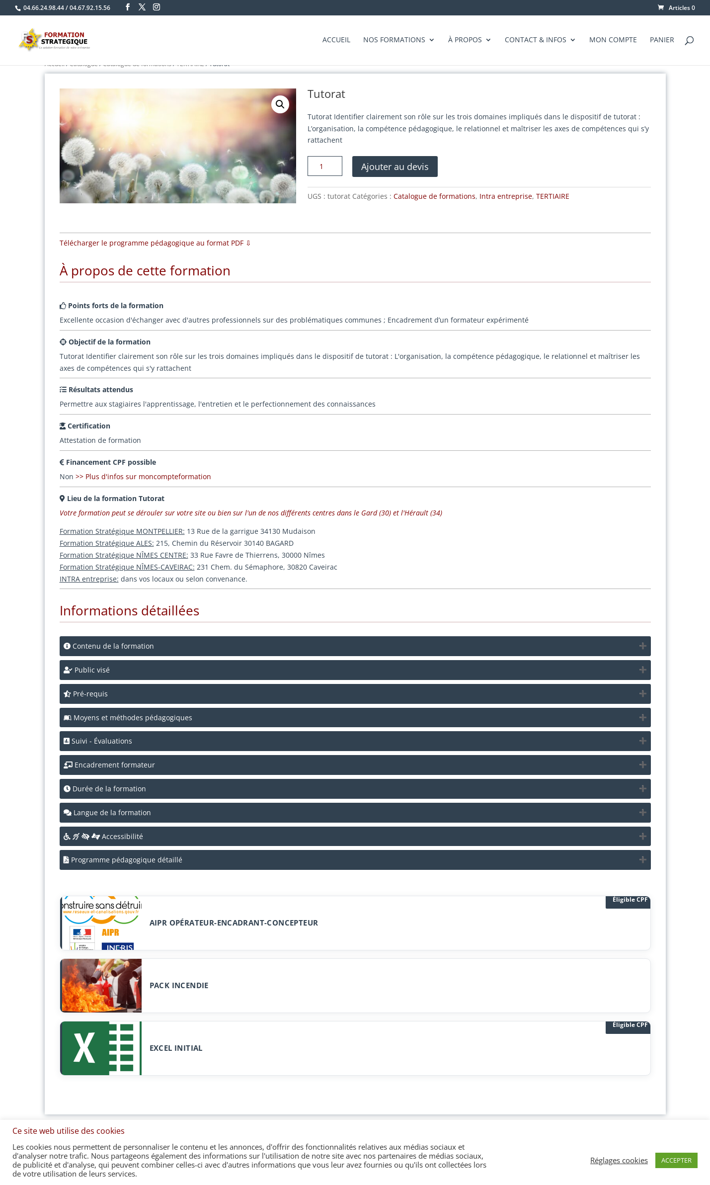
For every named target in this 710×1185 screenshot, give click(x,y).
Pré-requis (86, 693)
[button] (280, 104)
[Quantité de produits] (325, 166)
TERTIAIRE (552, 196)
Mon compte (613, 41)
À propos (465, 41)
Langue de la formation (107, 812)
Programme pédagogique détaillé (123, 859)
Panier (662, 41)
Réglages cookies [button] (619, 1160)
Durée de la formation (105, 788)
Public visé (87, 670)
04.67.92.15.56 (90, 7)
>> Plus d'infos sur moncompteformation (143, 476)
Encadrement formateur (109, 764)
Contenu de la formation (109, 646)
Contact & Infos (535, 41)
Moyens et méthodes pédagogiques (128, 717)
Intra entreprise (505, 196)
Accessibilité (103, 836)
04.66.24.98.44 (43, 7)
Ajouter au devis (395, 166)
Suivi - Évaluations (98, 741)
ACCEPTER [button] (676, 1160)
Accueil (336, 41)
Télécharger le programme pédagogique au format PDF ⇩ (155, 243)
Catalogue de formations (434, 196)
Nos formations (394, 41)
